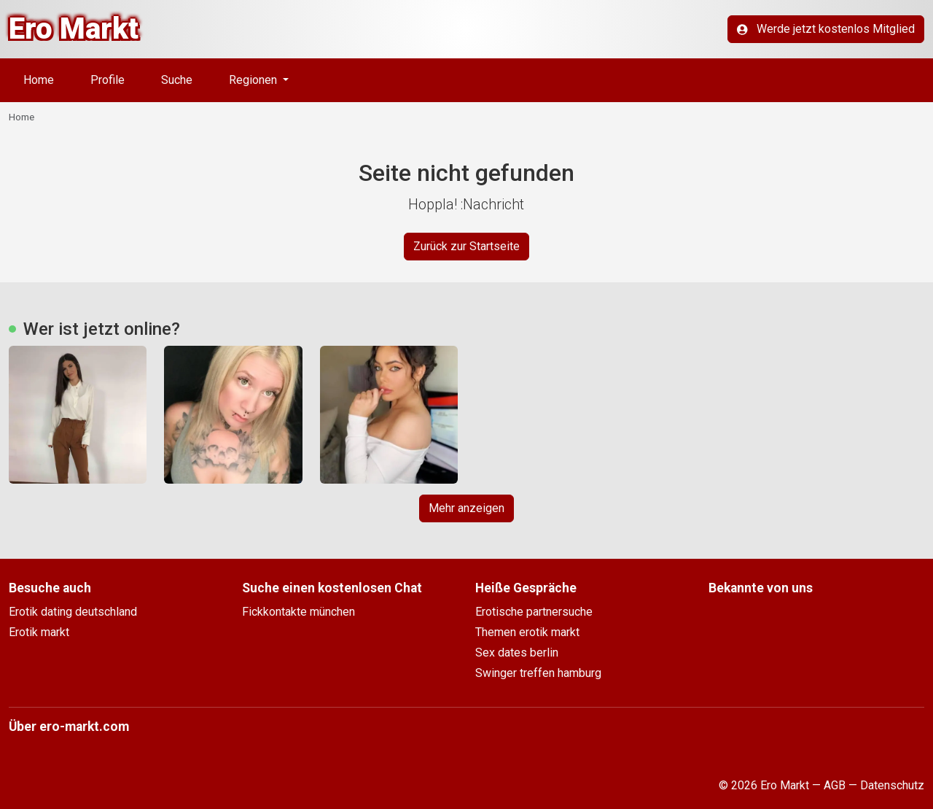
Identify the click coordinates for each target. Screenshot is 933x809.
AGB (835, 785)
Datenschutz (892, 785)
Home (38, 80)
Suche (176, 80)
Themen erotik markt (527, 632)
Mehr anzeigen (466, 508)
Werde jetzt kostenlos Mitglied (826, 29)
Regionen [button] (254, 80)
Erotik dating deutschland (73, 612)
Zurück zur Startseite (466, 246)
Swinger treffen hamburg (538, 673)
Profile (107, 80)
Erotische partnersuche (534, 612)
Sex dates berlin (516, 652)
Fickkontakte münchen (298, 612)
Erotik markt (39, 632)
